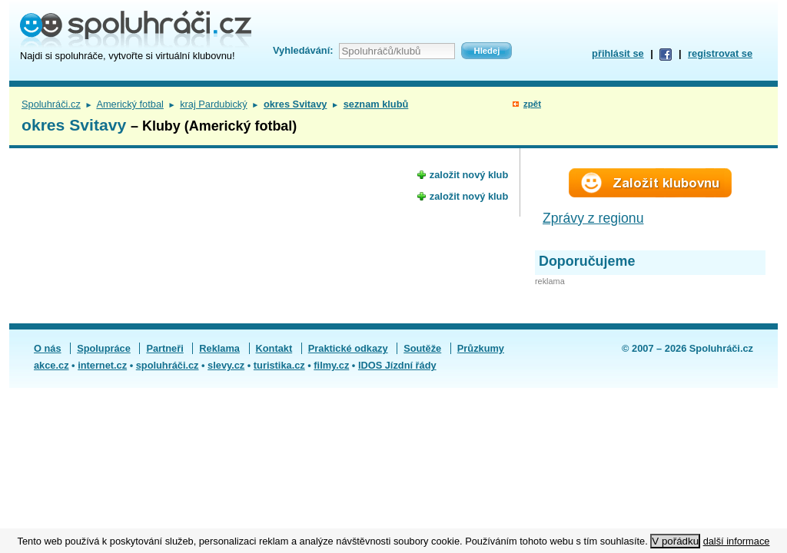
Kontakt (274, 348)
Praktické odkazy (348, 348)
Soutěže (422, 348)
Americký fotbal (129, 104)
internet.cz (102, 365)
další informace (736, 541)
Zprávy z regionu (593, 218)
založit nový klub (469, 174)
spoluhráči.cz (167, 365)
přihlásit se (618, 53)
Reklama (219, 348)
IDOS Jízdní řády (397, 365)
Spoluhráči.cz (51, 104)
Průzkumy (480, 348)
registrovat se (720, 53)
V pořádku (675, 541)
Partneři (164, 348)
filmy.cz (331, 365)
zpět (532, 103)
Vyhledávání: (303, 50)
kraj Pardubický (213, 104)
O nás (47, 348)
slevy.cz (226, 365)
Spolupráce (104, 348)
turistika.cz (279, 365)
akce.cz (51, 365)
